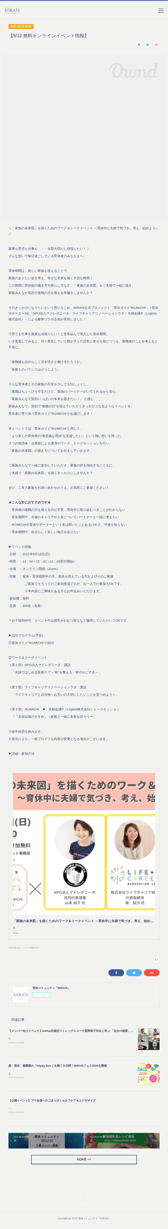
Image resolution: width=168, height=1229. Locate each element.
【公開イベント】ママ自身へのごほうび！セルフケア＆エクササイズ (52, 1104)
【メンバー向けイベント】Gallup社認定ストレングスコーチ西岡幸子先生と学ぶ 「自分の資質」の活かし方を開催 (80, 1034)
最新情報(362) (14, 952)
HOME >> (84, 1163)
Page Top (84, 1205)
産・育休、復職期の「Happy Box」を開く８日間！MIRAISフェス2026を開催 (57, 1069)
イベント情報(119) (30, 952)
